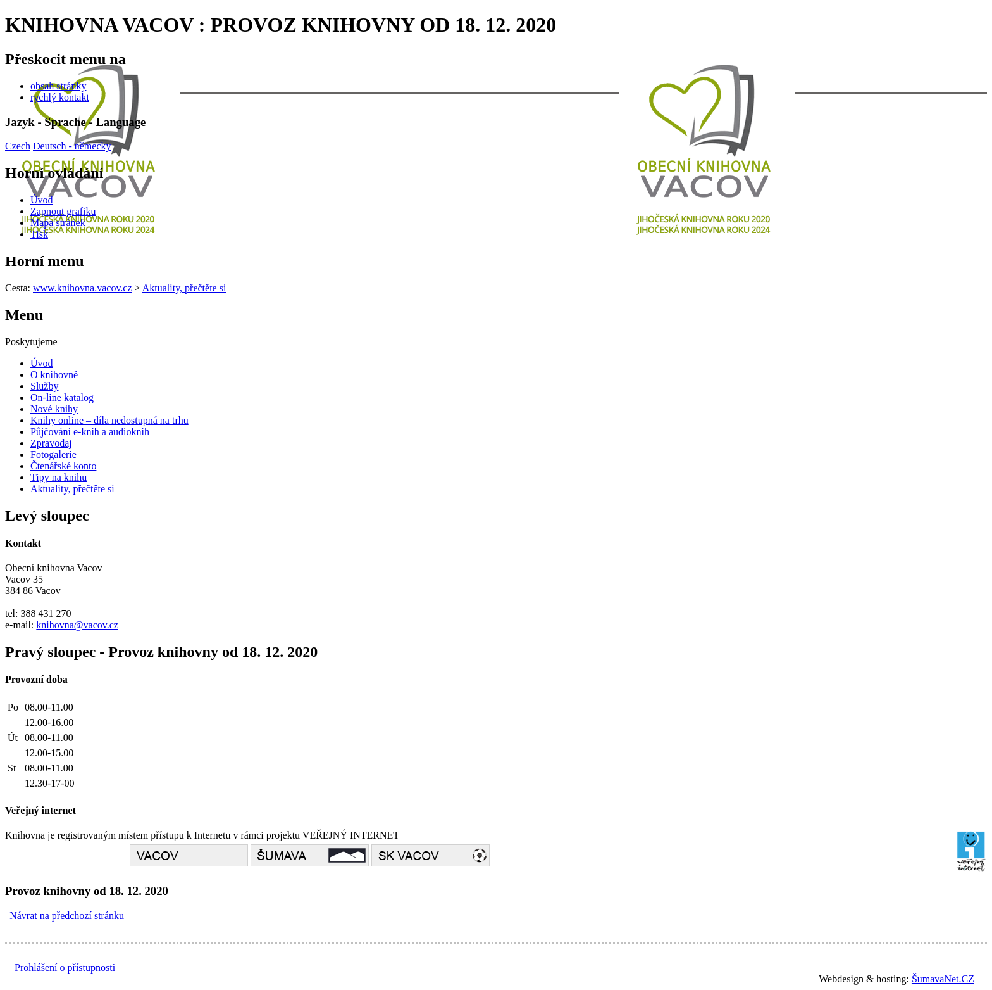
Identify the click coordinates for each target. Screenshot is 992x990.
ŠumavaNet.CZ (943, 979)
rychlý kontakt (59, 97)
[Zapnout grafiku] (63, 211)
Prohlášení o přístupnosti (65, 967)
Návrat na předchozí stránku (66, 915)
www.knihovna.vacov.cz (82, 287)
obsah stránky (58, 85)
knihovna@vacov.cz (77, 624)
